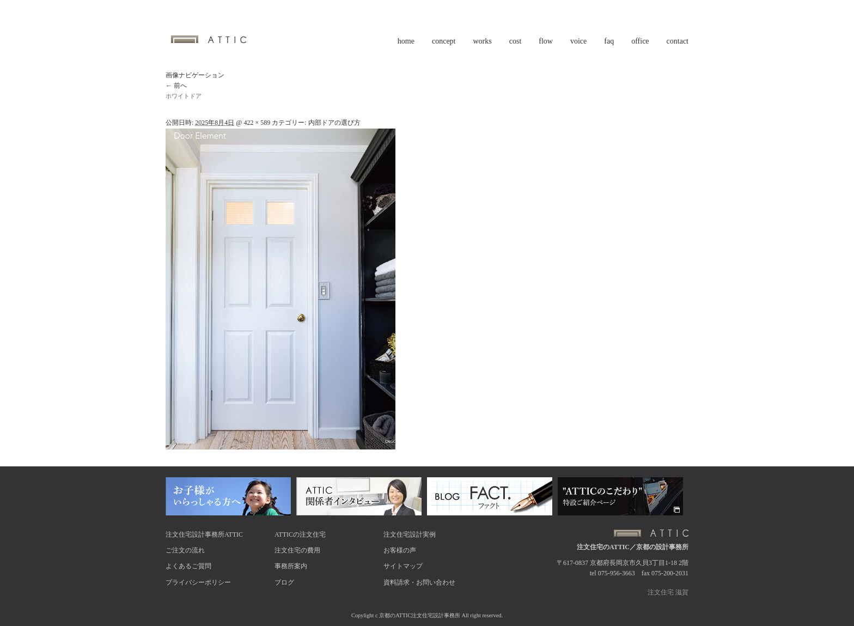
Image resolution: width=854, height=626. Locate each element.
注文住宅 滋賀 (668, 592)
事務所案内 (290, 566)
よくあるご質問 (188, 566)
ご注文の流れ (185, 550)
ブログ (284, 582)
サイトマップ (403, 566)
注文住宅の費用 (297, 550)
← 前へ (176, 85)
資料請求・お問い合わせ (419, 582)
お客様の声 (399, 550)
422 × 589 (256, 122)
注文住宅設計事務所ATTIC (204, 534)
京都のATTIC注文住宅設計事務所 (419, 615)
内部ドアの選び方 (334, 122)
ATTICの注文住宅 (300, 534)
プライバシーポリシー (198, 582)
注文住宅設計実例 (409, 534)
